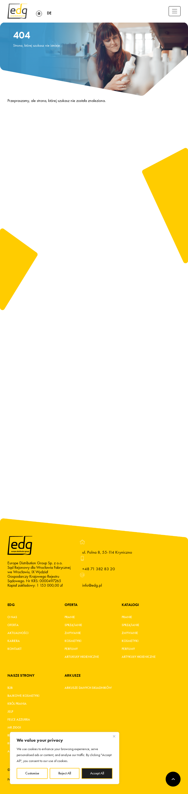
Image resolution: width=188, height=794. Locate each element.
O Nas (12, 617)
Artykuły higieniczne (139, 657)
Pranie (70, 617)
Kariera (13, 641)
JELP (10, 712)
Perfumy (71, 649)
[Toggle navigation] (175, 11)
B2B (10, 688)
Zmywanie (73, 633)
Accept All (97, 773)
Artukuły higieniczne (82, 657)
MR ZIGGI (14, 728)
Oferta (13, 625)
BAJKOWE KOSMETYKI (23, 696)
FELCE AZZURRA (18, 720)
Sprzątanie (73, 625)
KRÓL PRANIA (17, 704)
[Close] (114, 736)
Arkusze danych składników (88, 688)
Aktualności (17, 633)
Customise (32, 773)
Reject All (64, 773)
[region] (64, 758)
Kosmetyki (73, 641)
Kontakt (14, 649)
